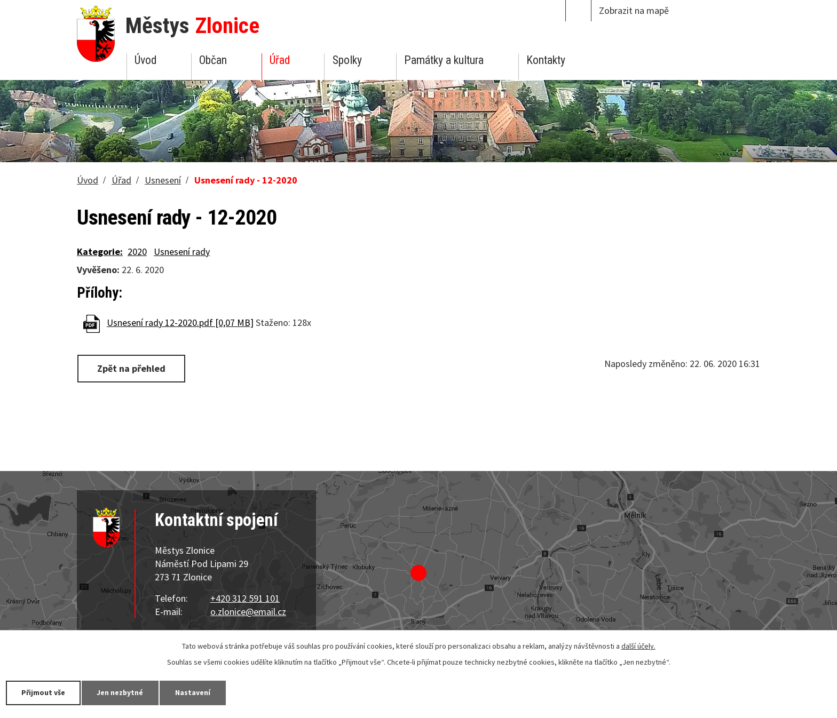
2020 (137, 251)
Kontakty (545, 60)
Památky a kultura (444, 60)
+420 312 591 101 (245, 598)
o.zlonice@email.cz (248, 611)
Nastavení (197, 692)
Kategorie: (100, 251)
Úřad (280, 60)
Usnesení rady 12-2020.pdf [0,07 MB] (180, 322)
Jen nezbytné (122, 692)
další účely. (638, 646)
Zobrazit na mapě (634, 10)
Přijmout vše (44, 692)
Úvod (145, 60)
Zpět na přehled (132, 368)
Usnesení (163, 180)
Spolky (347, 60)
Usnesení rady (182, 251)
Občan (213, 60)
